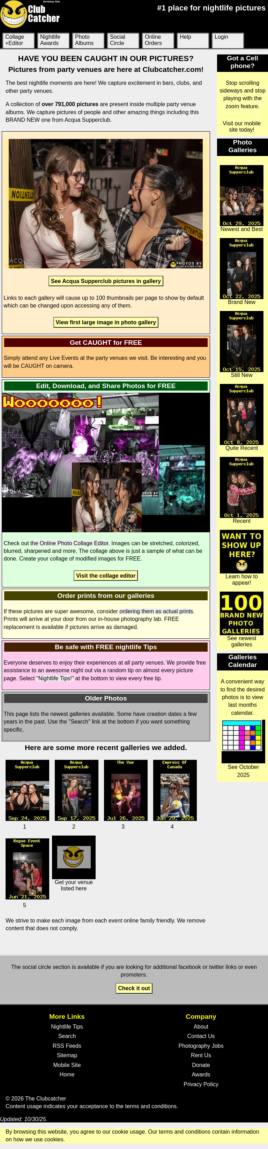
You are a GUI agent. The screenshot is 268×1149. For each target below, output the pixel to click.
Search (67, 1036)
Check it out (134, 988)
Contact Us (201, 1036)
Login (221, 37)
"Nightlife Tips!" (55, 678)
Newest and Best (241, 198)
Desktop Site (51, 1)
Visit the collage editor (105, 575)
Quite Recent (241, 417)
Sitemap (67, 1055)
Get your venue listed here (74, 863)
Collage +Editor (14, 40)
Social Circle (117, 40)
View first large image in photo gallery (105, 322)
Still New (241, 344)
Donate (201, 1065)
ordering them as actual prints (156, 611)
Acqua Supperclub (87, 120)
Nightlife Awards (50, 40)
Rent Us (201, 1055)
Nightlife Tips (67, 1027)
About (201, 1027)
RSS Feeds (67, 1046)
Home (67, 1074)
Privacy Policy (201, 1084)
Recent (241, 490)
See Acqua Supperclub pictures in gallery (106, 281)
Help (185, 37)
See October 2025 (243, 749)
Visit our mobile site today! (242, 126)
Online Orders (153, 40)
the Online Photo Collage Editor (69, 543)
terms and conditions (151, 1106)
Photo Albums (84, 40)
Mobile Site (67, 1065)
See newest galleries (241, 619)
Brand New (241, 271)
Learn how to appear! (241, 558)
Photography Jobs (201, 1046)
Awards (201, 1074)
